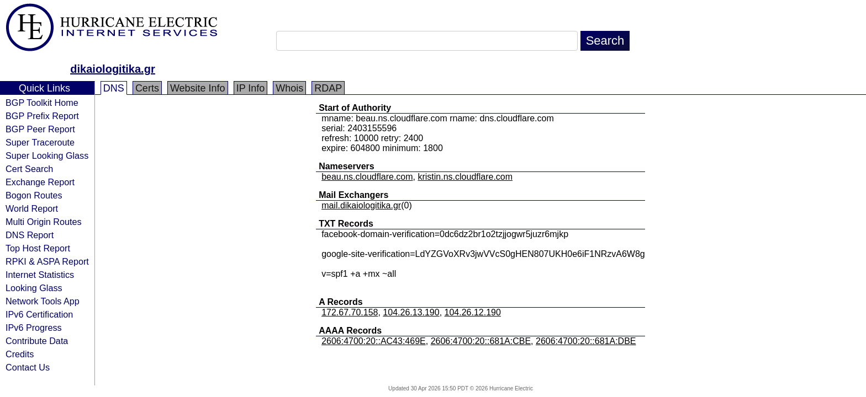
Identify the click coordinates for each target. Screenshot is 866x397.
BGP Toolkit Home (42, 103)
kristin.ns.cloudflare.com (465, 176)
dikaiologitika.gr (112, 69)
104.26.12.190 (473, 312)
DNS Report (30, 235)
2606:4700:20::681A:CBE (481, 341)
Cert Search (29, 169)
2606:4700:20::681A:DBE (586, 341)
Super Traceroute (40, 142)
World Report (32, 208)
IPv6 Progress (34, 327)
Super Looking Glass (47, 155)
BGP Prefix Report (42, 116)
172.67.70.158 (349, 312)
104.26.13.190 (411, 312)
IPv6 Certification (39, 314)
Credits (20, 354)
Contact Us (28, 367)
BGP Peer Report (40, 129)
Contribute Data (37, 341)
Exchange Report (40, 182)
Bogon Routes (34, 195)
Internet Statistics (40, 275)
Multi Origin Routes (44, 222)
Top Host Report (38, 248)
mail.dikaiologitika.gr (361, 205)
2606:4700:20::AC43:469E (373, 341)
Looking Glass (34, 288)
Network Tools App (43, 301)
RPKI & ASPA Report (47, 261)
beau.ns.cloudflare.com (367, 176)
